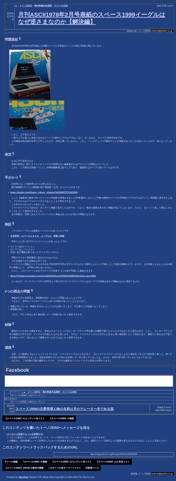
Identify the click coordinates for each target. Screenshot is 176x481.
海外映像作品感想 (43, 6)
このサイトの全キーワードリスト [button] (64, 468)
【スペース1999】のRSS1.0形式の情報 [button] (24, 468)
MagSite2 (23, 477)
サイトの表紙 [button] (11, 462)
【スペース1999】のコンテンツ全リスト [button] (25, 418)
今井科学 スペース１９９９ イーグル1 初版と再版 (37, 236)
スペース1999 (61, 6)
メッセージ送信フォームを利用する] (25, 434)
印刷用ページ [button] (92, 468)
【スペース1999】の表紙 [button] (61, 418)
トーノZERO (25, 6)
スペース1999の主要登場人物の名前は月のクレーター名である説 (65, 409)
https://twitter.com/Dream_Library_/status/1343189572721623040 (44, 192)
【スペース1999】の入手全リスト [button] (113, 462)
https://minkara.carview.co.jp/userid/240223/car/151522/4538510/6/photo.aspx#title (53, 276)
